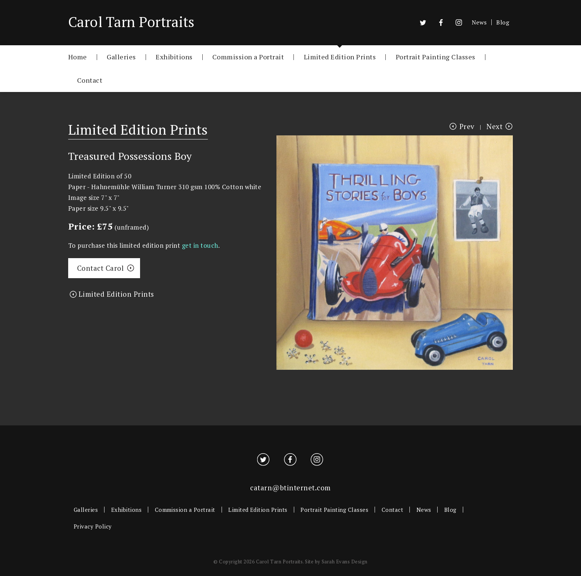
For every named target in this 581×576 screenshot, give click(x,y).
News (479, 22)
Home (77, 56)
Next (494, 126)
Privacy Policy (93, 526)
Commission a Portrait (248, 56)
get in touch (200, 245)
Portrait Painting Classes (435, 56)
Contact (89, 80)
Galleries (121, 56)
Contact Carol (100, 268)
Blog (502, 22)
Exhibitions (174, 56)
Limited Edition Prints (340, 56)
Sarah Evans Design (345, 561)
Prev (467, 126)
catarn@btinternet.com (290, 487)
